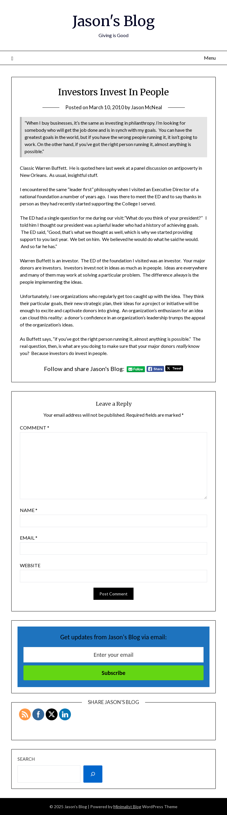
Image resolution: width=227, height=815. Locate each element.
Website (30, 565)
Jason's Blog (113, 21)
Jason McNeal (146, 107)
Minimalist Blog (127, 806)
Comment (34, 427)
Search (26, 759)
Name (28, 510)
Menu (210, 58)
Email (28, 537)
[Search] (92, 774)
